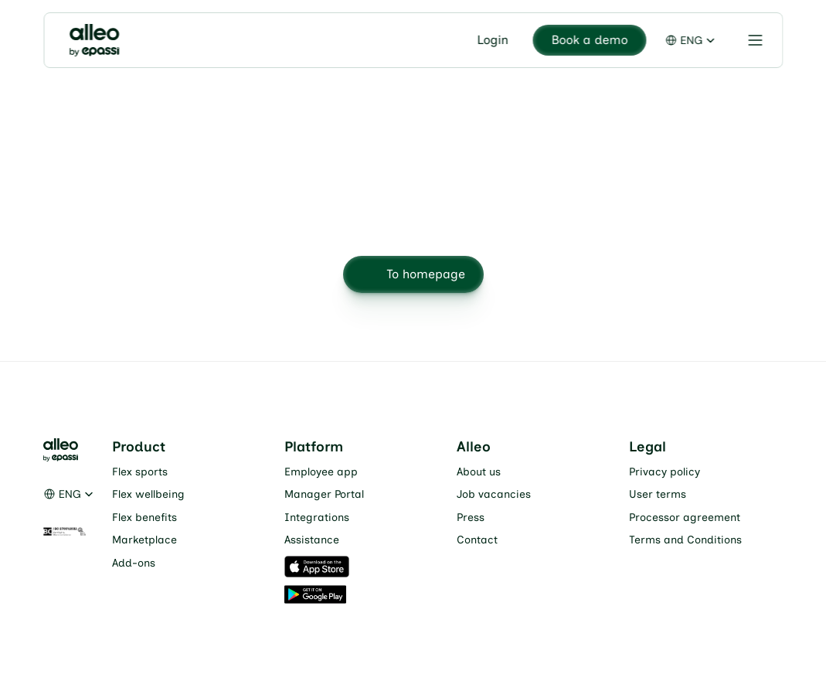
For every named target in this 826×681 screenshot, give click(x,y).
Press (470, 517)
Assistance (311, 540)
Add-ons (133, 563)
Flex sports (140, 471)
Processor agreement (684, 517)
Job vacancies (494, 494)
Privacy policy (664, 471)
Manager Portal (324, 494)
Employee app (321, 471)
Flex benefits (144, 517)
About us (479, 471)
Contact (477, 540)
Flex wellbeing (148, 494)
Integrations (316, 517)
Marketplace (144, 540)
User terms (657, 494)
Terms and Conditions (685, 540)
